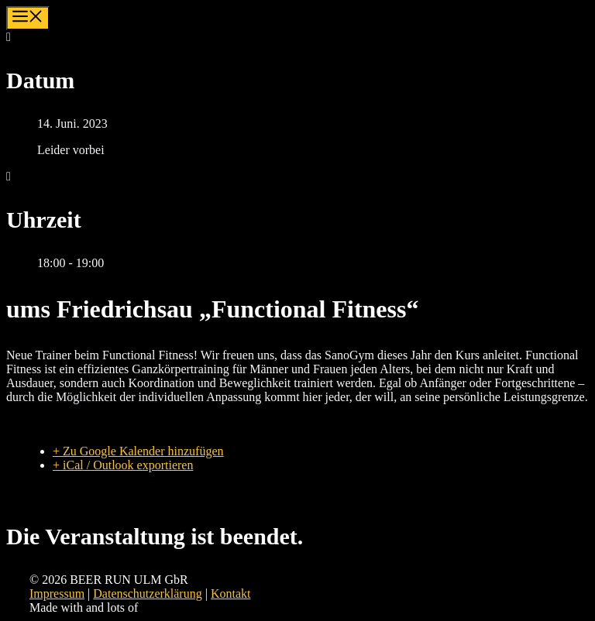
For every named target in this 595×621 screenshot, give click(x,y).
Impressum (56, 593)
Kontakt (231, 593)
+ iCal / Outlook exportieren (123, 465)
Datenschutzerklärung (147, 593)
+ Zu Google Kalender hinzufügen (138, 451)
